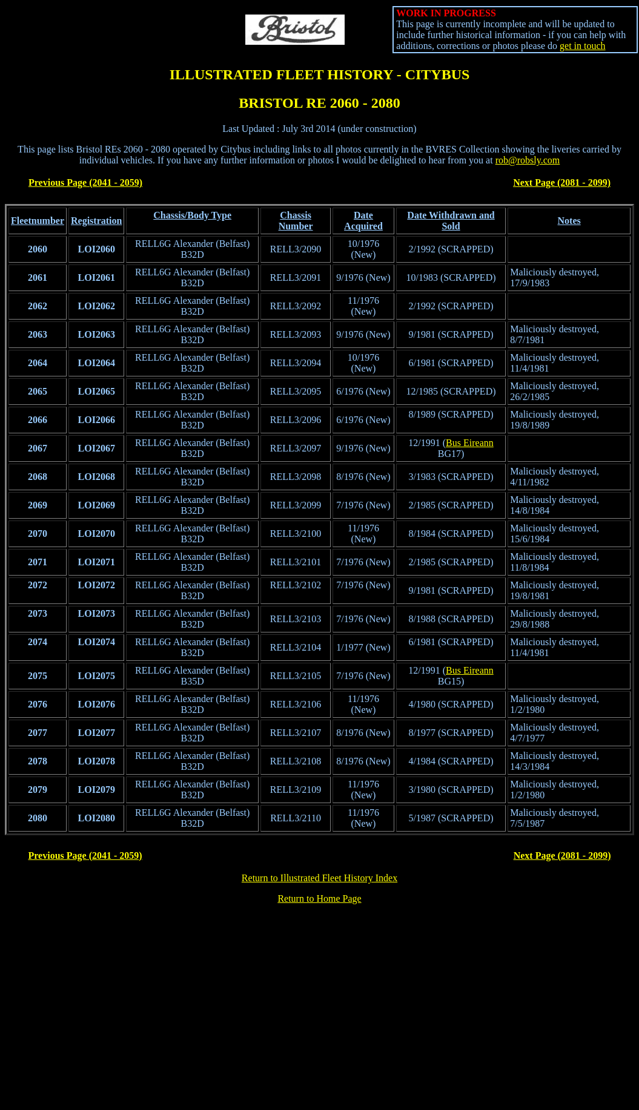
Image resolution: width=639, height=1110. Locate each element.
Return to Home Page (319, 898)
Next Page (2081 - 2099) (562, 182)
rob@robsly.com (527, 160)
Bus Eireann (470, 443)
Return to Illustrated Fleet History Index (319, 878)
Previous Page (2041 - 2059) (85, 182)
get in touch (583, 46)
